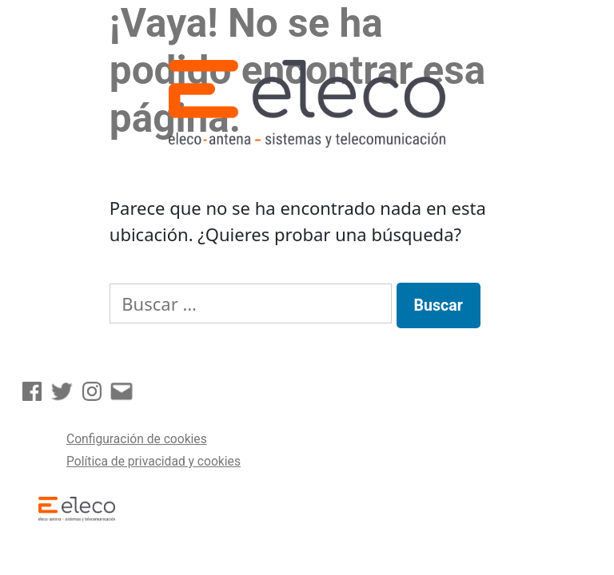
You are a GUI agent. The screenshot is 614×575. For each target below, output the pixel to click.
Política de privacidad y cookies (153, 461)
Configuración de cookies (136, 438)
